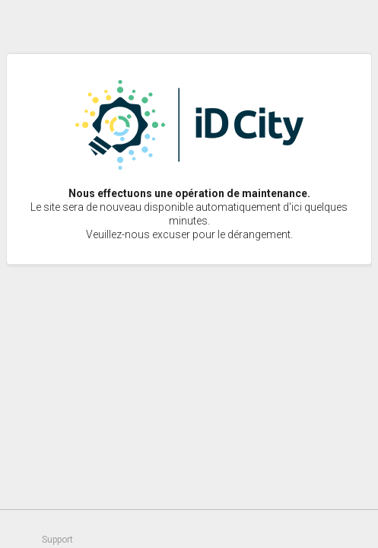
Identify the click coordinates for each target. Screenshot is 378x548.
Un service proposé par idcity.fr (347, 529)
